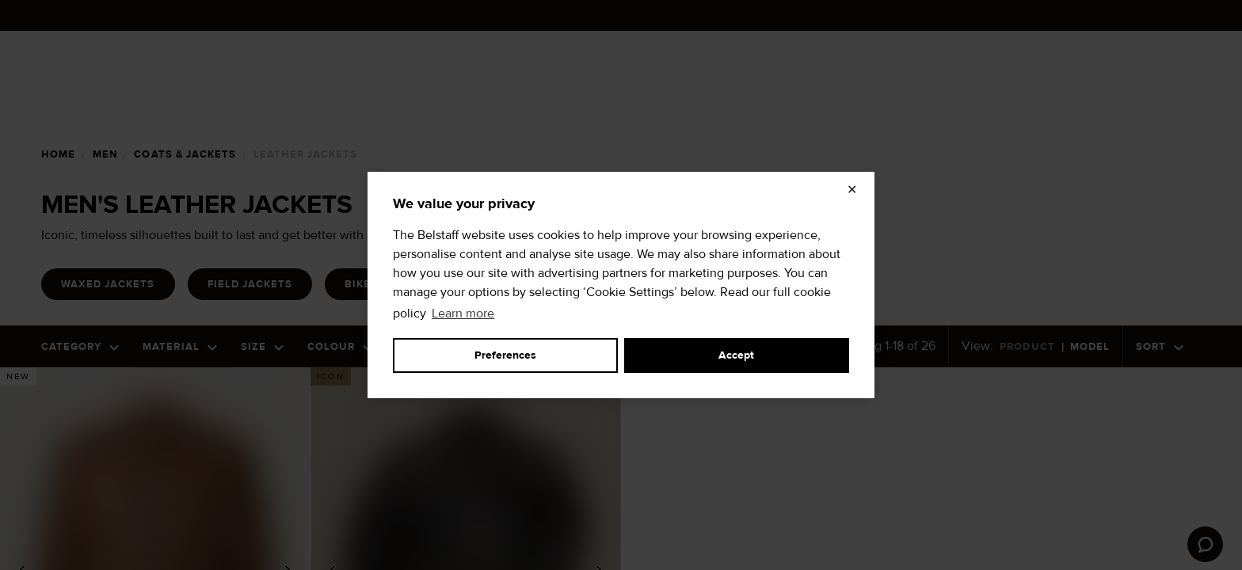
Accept (736, 355)
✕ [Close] (852, 190)
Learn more (463, 313)
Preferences (505, 355)
